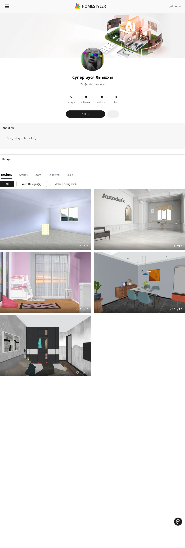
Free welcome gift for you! (138, 14)
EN (170, 5)
